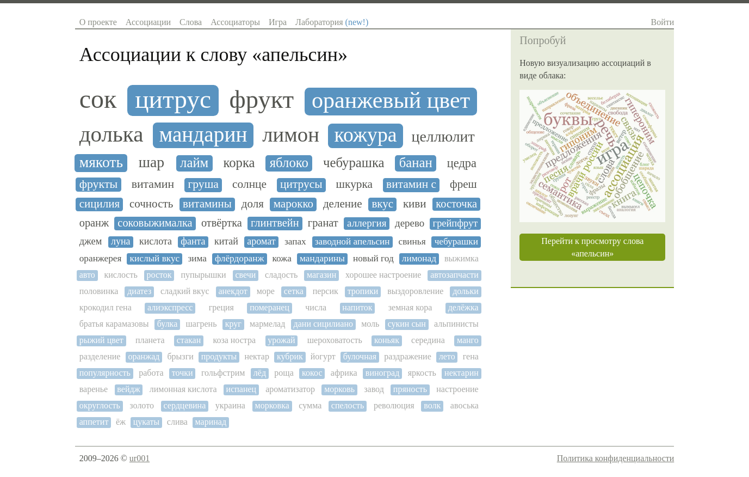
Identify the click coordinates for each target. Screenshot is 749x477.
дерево (409, 223)
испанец (241, 389)
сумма (310, 405)
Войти (662, 22)
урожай (281, 340)
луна (121, 241)
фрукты (98, 184)
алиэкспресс (170, 307)
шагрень (200, 323)
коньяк (386, 340)
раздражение (407, 356)
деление (342, 204)
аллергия (367, 223)
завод (374, 389)
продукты (219, 356)
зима (197, 258)
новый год (373, 258)
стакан (189, 340)
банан (415, 162)
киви (414, 204)
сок (98, 99)
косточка (456, 204)
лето (447, 356)
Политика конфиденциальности (615, 458)
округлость (99, 405)
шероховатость (334, 340)
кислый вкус (155, 258)
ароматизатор (290, 389)
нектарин (461, 372)
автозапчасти (454, 274)
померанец (269, 307)
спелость (347, 405)
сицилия (99, 204)
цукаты (146, 421)
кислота (155, 241)
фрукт (262, 99)
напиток (357, 307)
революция (394, 405)
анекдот (232, 291)
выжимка (461, 258)
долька (111, 134)
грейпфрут (455, 223)
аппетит (94, 421)
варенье (93, 389)
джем (90, 241)
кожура (366, 135)
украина (230, 405)
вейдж (128, 389)
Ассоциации (148, 22)
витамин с (411, 184)
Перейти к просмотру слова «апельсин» (592, 247)
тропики (363, 291)
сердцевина (185, 405)
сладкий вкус (184, 291)
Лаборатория (331, 22)
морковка (272, 405)
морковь (339, 389)
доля (253, 204)
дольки (466, 291)
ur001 (139, 458)
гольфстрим (223, 372)
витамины (207, 204)
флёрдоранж (239, 258)
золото (141, 405)
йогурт (323, 356)
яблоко (289, 162)
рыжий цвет (101, 340)
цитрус (173, 99)
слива (177, 421)
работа (151, 372)
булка (167, 323)
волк (432, 405)
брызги (180, 356)
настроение (457, 389)
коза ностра (234, 340)
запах (295, 241)
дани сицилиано (323, 323)
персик (325, 291)
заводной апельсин (352, 241)
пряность (410, 389)
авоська (464, 405)
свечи (245, 274)
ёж (121, 421)
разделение (100, 356)
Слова (190, 22)
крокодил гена (105, 307)
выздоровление (415, 291)
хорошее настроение (383, 274)
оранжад (143, 356)
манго (468, 340)
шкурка (354, 184)
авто (87, 274)
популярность (105, 372)
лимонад (419, 258)
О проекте (98, 22)
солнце (249, 184)
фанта (193, 241)
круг (233, 323)
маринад (210, 421)
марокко (293, 204)
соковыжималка (154, 223)
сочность (151, 204)
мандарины (322, 258)
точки (182, 372)
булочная (359, 356)
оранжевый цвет (391, 100)
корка (239, 162)
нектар (256, 356)
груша (203, 184)
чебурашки (456, 241)
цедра (461, 163)
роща (283, 372)
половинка (99, 291)
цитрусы (301, 184)
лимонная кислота (183, 389)
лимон (290, 134)
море (266, 291)
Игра (278, 22)
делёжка (463, 307)
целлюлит (443, 137)
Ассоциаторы (235, 22)
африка (344, 372)
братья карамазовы (114, 323)
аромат (261, 241)
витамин (153, 184)
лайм (194, 162)
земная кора (410, 307)
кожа (282, 258)
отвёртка (221, 223)
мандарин (203, 134)
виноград (382, 372)
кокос (312, 372)
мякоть (101, 162)
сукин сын (407, 323)
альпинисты (456, 323)
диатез (139, 291)
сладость (281, 274)
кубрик (290, 356)
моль (370, 323)
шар (151, 162)
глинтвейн (275, 223)
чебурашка (353, 162)
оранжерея (100, 258)
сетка (294, 291)
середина (428, 340)
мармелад (267, 323)
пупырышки (203, 274)
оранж (94, 223)
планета (150, 340)
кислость (121, 274)
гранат (323, 223)
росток (159, 274)
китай (226, 241)
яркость (422, 372)
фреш (463, 184)
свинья (412, 241)
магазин (321, 274)
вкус (382, 204)
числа (315, 307)
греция (221, 307)
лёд (259, 372)
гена (471, 356)
